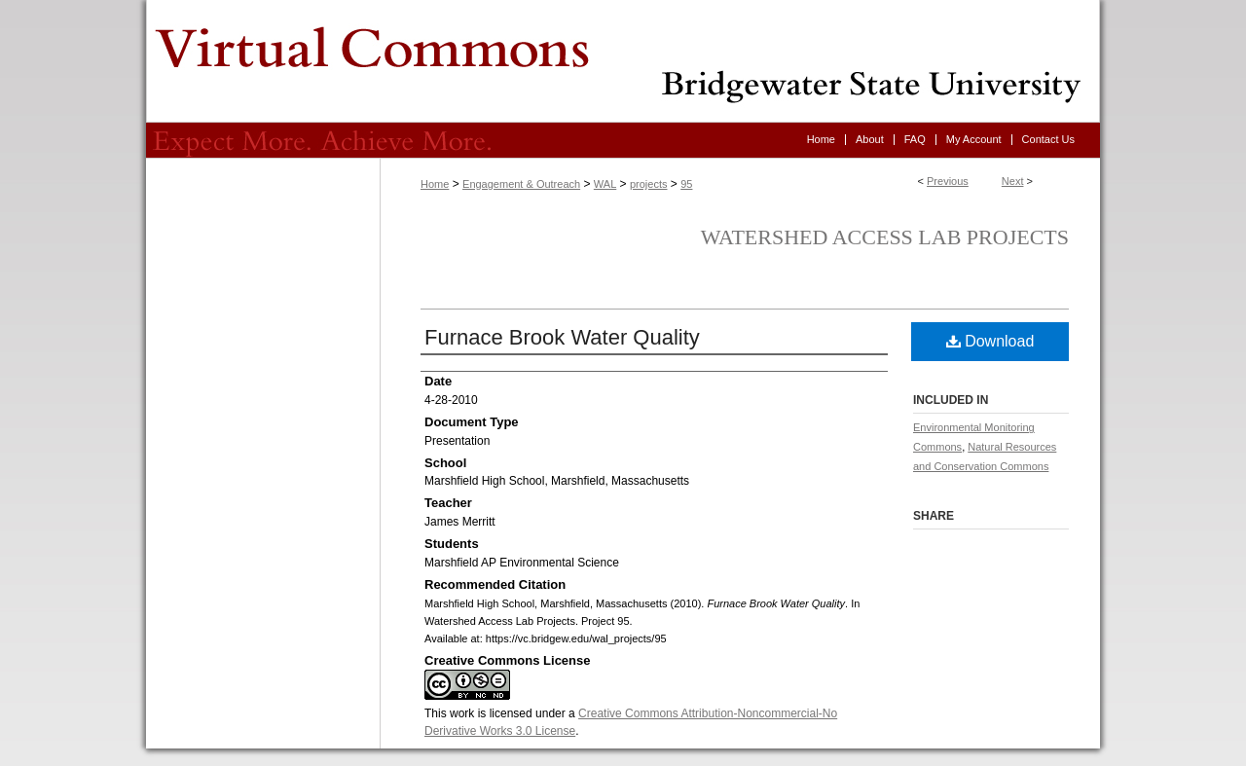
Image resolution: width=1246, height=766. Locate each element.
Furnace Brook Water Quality (562, 337)
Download (990, 341)
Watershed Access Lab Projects (885, 237)
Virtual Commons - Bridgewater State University (623, 61)
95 (686, 184)
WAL (605, 184)
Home (435, 184)
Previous (948, 181)
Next (1013, 181)
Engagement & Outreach (521, 184)
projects (649, 184)
